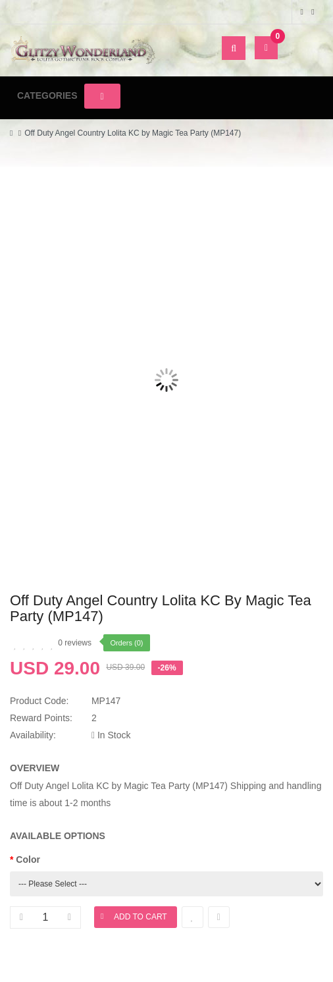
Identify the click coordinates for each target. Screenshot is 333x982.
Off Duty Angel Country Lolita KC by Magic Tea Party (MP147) (132, 133)
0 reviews (74, 642)
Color (28, 859)
